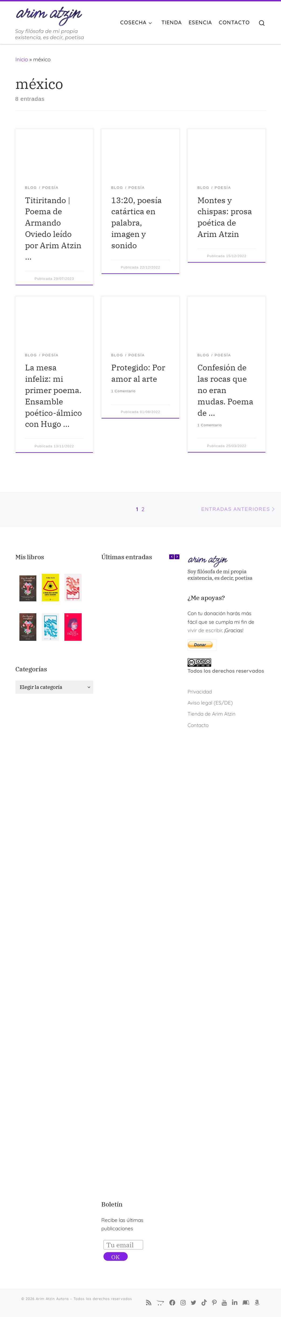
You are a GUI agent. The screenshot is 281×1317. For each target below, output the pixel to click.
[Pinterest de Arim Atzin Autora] (214, 1303)
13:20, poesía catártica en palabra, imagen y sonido (136, 222)
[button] (177, 556)
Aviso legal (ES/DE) (210, 702)
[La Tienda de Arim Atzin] (160, 1303)
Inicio (21, 59)
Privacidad (200, 691)
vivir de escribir (205, 630)
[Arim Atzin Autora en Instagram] (183, 1303)
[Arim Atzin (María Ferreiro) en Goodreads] (245, 1303)
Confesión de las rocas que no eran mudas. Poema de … (225, 390)
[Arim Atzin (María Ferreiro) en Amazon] (257, 1303)
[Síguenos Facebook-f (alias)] (172, 1303)
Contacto (198, 725)
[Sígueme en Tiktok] (204, 1303)
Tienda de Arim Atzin (211, 714)
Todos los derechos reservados (226, 671)
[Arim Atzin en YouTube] (224, 1303)
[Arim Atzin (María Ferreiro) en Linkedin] (234, 1303)
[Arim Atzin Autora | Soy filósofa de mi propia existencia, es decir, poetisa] (49, 14)
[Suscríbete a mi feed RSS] (148, 1303)
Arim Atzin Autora (52, 1298)
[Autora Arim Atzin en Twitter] (193, 1303)
